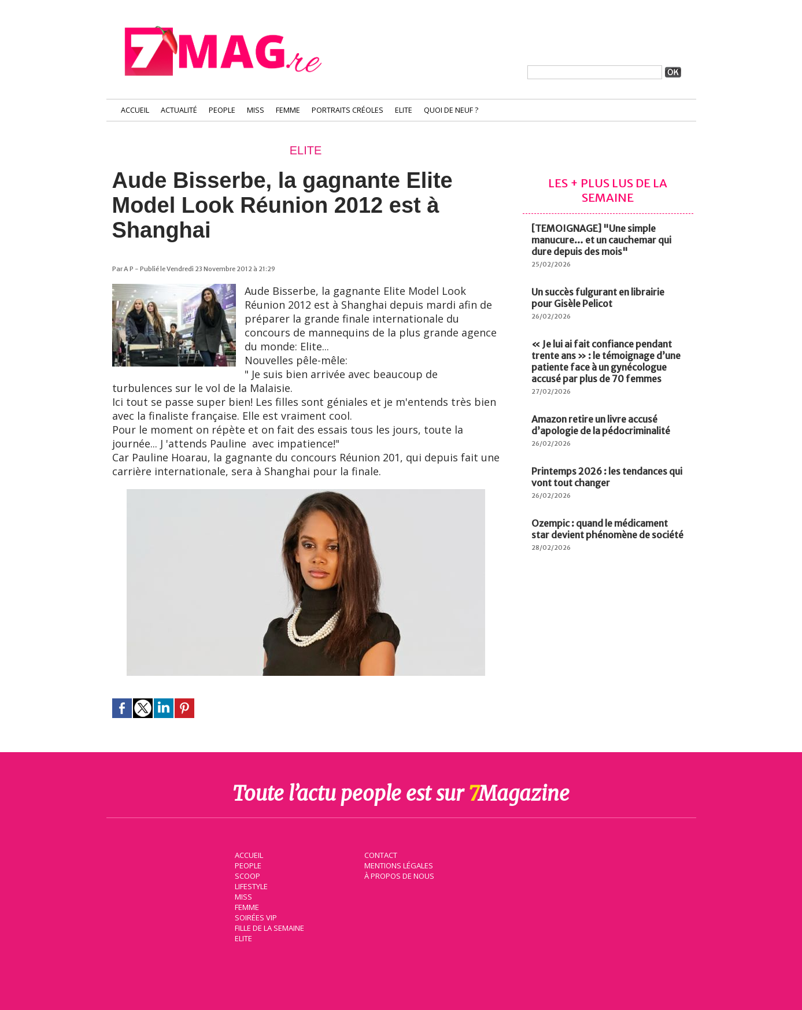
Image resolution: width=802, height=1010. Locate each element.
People (222, 110)
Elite (403, 110)
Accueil (135, 110)
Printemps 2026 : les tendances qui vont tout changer (606, 477)
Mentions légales (398, 864)
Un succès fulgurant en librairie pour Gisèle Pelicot (597, 297)
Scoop (246, 875)
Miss (255, 110)
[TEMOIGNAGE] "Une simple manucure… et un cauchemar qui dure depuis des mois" (601, 240)
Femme (288, 110)
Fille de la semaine (268, 927)
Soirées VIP (254, 916)
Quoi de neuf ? (451, 110)
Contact (380, 854)
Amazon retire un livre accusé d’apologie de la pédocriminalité (600, 424)
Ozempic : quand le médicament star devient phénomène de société (607, 529)
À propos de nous (398, 875)
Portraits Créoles (347, 110)
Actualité (179, 110)
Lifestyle (250, 885)
